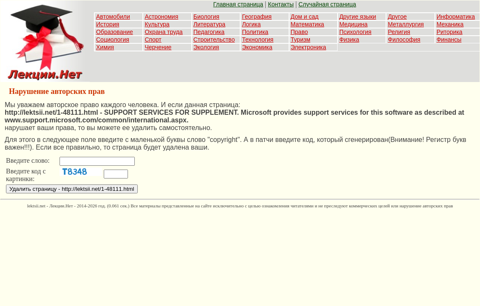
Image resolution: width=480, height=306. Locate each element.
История (107, 24)
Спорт (153, 39)
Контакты (280, 4)
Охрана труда (163, 31)
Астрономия (161, 16)
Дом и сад (305, 16)
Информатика (456, 16)
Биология (206, 16)
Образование (114, 31)
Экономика (257, 47)
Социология (112, 39)
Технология (257, 39)
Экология (206, 47)
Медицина (353, 24)
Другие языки (357, 16)
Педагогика (208, 31)
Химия (105, 47)
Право (299, 31)
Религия (399, 31)
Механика (450, 24)
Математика (307, 24)
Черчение (158, 47)
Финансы (449, 39)
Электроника (309, 47)
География (257, 16)
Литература (209, 24)
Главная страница (238, 4)
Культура (157, 24)
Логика (251, 24)
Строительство (214, 39)
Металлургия (406, 24)
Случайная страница (327, 4)
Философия (404, 39)
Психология (355, 31)
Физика (349, 39)
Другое (397, 16)
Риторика (450, 31)
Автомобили (113, 16)
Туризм (300, 39)
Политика (255, 31)
